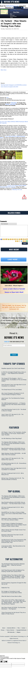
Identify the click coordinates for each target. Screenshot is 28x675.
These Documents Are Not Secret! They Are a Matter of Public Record (13, 613)
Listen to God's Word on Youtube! (14, 289)
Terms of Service (10, 630)
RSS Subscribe (11, 632)
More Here (4, 70)
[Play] (14, 275)
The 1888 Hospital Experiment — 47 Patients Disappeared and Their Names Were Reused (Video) (13, 404)
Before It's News (11, 1)
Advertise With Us (11, 627)
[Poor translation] (5, 661)
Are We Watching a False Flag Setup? (11, 438)
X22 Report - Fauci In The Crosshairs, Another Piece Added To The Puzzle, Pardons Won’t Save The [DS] (13, 433)
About (3, 627)
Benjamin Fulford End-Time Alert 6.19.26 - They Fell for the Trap (12, 535)
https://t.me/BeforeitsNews (19, 323)
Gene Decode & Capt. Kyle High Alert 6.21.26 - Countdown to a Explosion (13, 385)
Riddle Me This (5, 587)
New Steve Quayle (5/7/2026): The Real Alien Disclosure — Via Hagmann (13, 608)
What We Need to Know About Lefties (11, 596)
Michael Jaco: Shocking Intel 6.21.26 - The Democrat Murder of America (12, 479)
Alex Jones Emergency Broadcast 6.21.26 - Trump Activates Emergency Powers (12, 394)
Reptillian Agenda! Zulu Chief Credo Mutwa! (13, 368)
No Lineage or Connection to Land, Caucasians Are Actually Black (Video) (11, 592)
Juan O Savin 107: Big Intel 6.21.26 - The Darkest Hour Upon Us (12, 415)
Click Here (14, 102)
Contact (23, 627)
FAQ (18, 627)
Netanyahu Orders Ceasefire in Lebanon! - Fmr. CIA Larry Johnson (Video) (12, 519)
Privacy (2, 630)
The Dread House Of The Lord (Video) (11, 389)
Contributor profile (13, 10)
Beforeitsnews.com (12, 6)
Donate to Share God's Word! (14, 292)
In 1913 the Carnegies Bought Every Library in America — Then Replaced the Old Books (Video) (13, 373)
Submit (14, 354)
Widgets (18, 632)
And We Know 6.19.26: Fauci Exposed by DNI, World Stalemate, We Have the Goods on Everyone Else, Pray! (13, 541)
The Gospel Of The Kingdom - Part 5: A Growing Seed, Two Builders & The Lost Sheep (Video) (13, 380)
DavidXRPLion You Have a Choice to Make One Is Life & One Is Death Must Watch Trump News (13, 514)
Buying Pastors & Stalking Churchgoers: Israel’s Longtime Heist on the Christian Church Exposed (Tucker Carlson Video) (13, 525)
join (8, 97)
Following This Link (17, 189)
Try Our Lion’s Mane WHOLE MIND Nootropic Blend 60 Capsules (13, 186)
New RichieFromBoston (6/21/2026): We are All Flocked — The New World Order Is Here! (13, 449)
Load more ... (14, 259)
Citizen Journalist (10, 104)
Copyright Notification (21, 630)
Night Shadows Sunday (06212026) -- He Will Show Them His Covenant (13, 454)
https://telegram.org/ (21, 320)
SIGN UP (6, 341)
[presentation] (14, 350)
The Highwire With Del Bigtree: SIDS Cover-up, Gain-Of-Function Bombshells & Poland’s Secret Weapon (13, 443)
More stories (21, 10)
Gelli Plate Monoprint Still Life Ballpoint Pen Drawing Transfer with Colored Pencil (12, 571)
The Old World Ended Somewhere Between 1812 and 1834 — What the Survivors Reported (13, 565)
